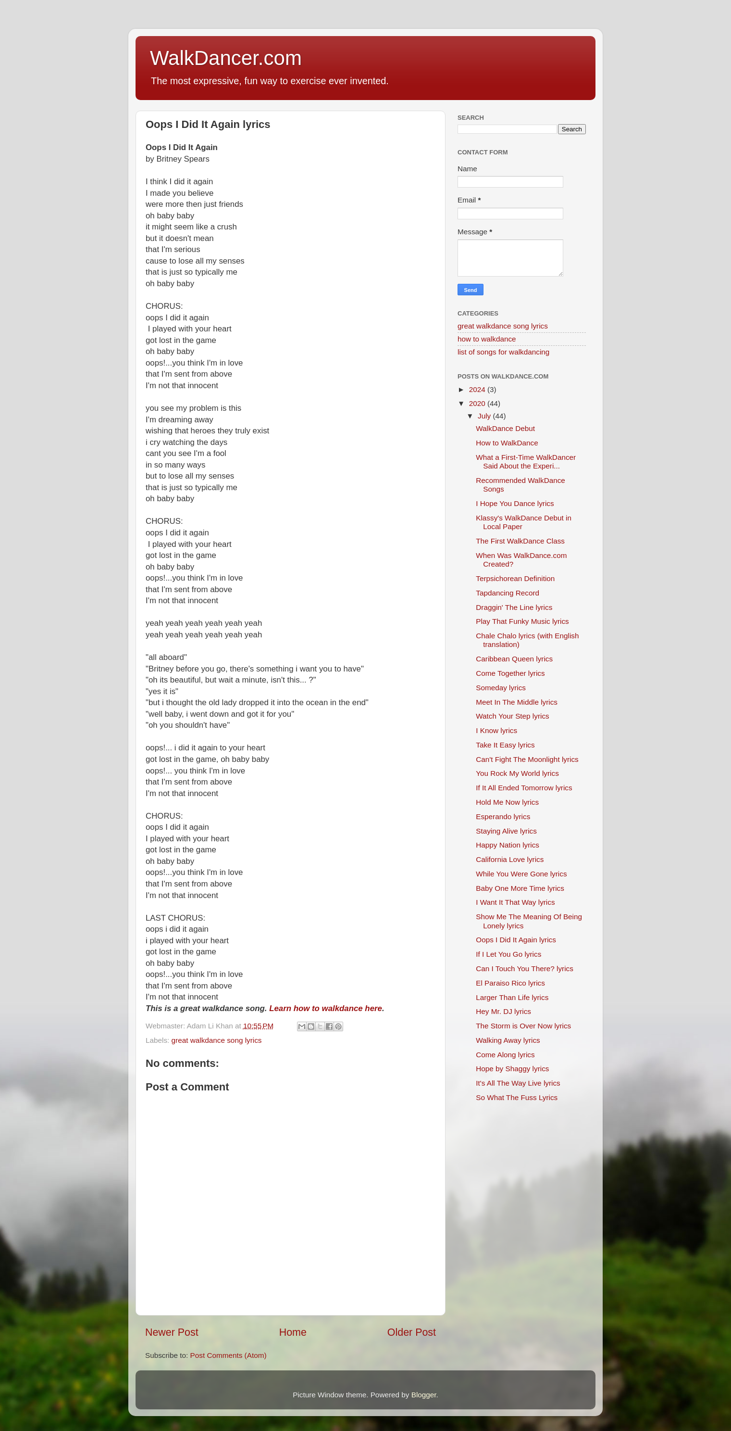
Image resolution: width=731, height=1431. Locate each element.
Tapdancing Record (507, 593)
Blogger (423, 1395)
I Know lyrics (496, 730)
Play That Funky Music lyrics (522, 621)
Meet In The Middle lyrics (517, 702)
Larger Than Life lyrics (512, 997)
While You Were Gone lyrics (521, 874)
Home (293, 1332)
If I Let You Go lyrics (508, 954)
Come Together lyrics (510, 673)
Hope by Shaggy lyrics (512, 1068)
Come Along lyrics (505, 1055)
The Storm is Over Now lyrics (523, 1026)
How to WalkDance (507, 443)
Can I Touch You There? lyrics (524, 968)
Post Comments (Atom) (228, 1355)
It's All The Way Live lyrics (518, 1083)
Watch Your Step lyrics (512, 716)
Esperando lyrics (503, 816)
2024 (478, 389)
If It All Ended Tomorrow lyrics (524, 788)
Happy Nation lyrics (507, 845)
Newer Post (171, 1332)
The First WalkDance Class (520, 541)
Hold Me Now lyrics (507, 802)
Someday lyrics (501, 688)
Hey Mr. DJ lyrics (503, 1011)
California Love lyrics (510, 859)
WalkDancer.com (226, 58)
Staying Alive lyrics (506, 831)
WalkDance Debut (505, 428)
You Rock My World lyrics (517, 773)
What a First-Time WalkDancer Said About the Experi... (526, 461)
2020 (478, 403)
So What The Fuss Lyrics (517, 1097)
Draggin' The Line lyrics (514, 607)
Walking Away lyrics (508, 1040)
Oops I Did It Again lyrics (516, 940)
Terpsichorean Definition (515, 578)
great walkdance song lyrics (217, 1040)
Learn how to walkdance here (325, 1008)
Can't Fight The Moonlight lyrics (527, 759)
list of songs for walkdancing (503, 352)
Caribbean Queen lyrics (514, 659)
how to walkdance (487, 339)
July (485, 416)
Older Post (411, 1332)
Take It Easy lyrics (505, 745)
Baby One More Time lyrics (520, 888)
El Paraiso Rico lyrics (510, 983)
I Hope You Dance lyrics (515, 503)
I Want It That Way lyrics (515, 902)
